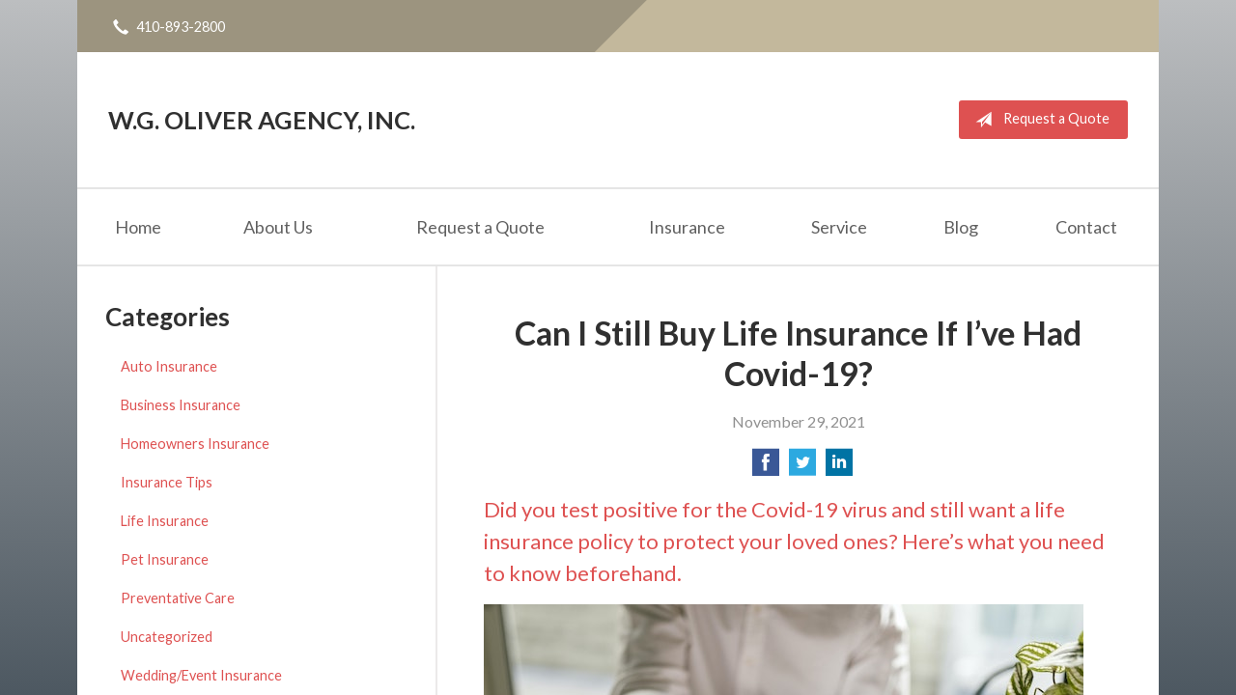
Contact (1086, 226)
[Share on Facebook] (765, 468)
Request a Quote (1039, 119)
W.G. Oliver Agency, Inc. (261, 119)
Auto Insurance (169, 366)
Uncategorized (166, 636)
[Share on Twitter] (802, 468)
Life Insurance (165, 521)
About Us (278, 226)
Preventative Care (178, 598)
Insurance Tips (166, 482)
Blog (960, 226)
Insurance (687, 226)
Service (839, 226)
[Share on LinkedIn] (839, 468)
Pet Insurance (165, 559)
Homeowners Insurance (195, 443)
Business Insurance (180, 405)
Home (138, 226)
